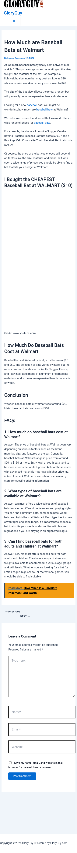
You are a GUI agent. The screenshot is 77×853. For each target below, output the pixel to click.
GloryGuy (13, 13)
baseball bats (44, 109)
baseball (32, 105)
